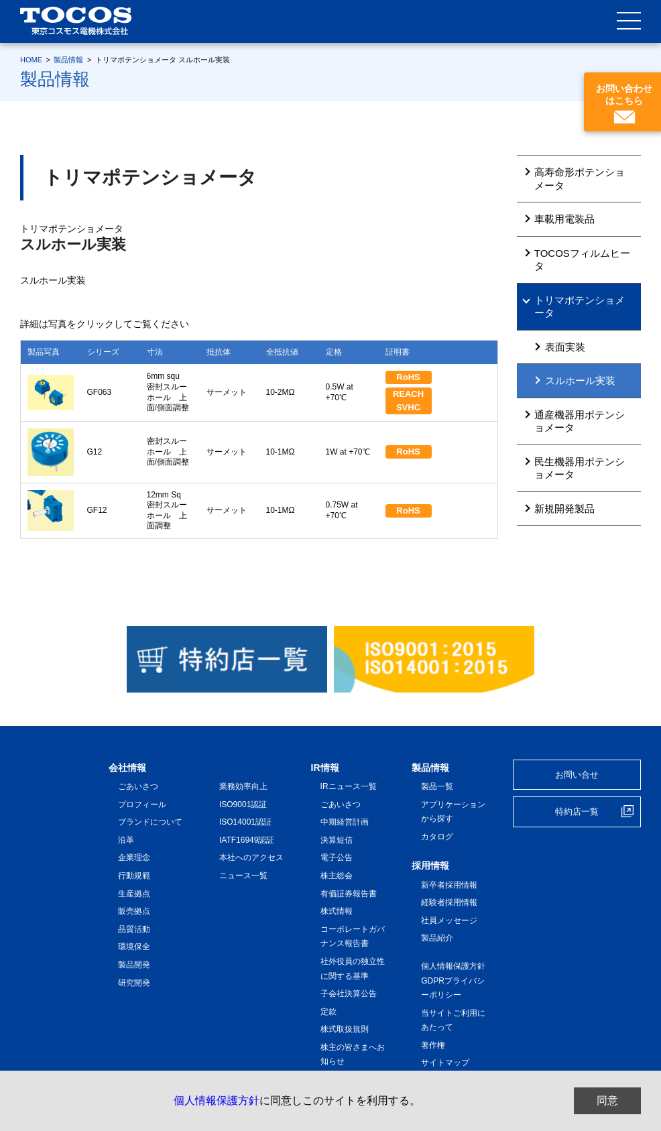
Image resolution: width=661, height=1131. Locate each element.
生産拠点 (134, 893)
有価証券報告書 (348, 893)
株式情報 (336, 911)
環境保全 (134, 946)
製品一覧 (437, 786)
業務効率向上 (243, 786)
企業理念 (134, 857)
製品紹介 (437, 938)
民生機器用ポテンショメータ (579, 468)
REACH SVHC (412, 400)
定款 (328, 1011)
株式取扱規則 (344, 1029)
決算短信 (336, 840)
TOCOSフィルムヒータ (582, 259)
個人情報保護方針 (216, 1100)
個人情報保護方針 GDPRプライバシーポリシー (457, 980)
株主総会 (336, 875)
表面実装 (565, 347)
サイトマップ (445, 1062)
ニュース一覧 (243, 875)
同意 (607, 1100)
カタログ (437, 836)
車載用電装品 (564, 219)
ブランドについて (150, 822)
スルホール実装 (580, 380)
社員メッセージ (449, 920)
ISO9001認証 (243, 804)
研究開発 (134, 983)
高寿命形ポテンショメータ (579, 178)
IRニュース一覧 (348, 786)
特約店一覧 (577, 812)
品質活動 (134, 929)
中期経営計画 (344, 822)
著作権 (433, 1045)
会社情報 (127, 767)
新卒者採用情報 (449, 885)
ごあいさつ (138, 786)
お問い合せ (577, 775)
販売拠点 (134, 911)
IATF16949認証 (246, 840)
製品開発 (134, 964)
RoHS (408, 377)
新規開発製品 (564, 508)
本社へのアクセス (251, 857)
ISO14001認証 (245, 822)
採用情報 (430, 865)
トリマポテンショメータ (579, 306)
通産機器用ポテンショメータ (579, 421)
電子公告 (336, 857)
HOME (31, 60)
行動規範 (134, 875)
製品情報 (68, 60)
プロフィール (142, 804)
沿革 (126, 840)
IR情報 (325, 767)
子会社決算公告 (348, 993)
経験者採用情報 (449, 902)
